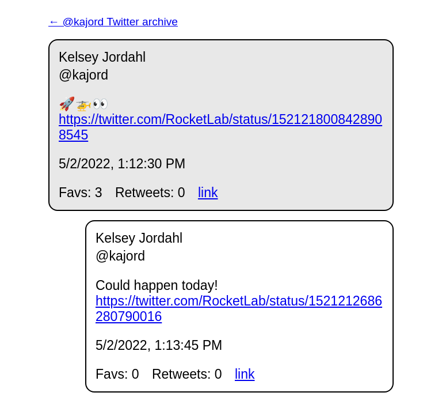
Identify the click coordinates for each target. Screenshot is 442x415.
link (208, 192)
